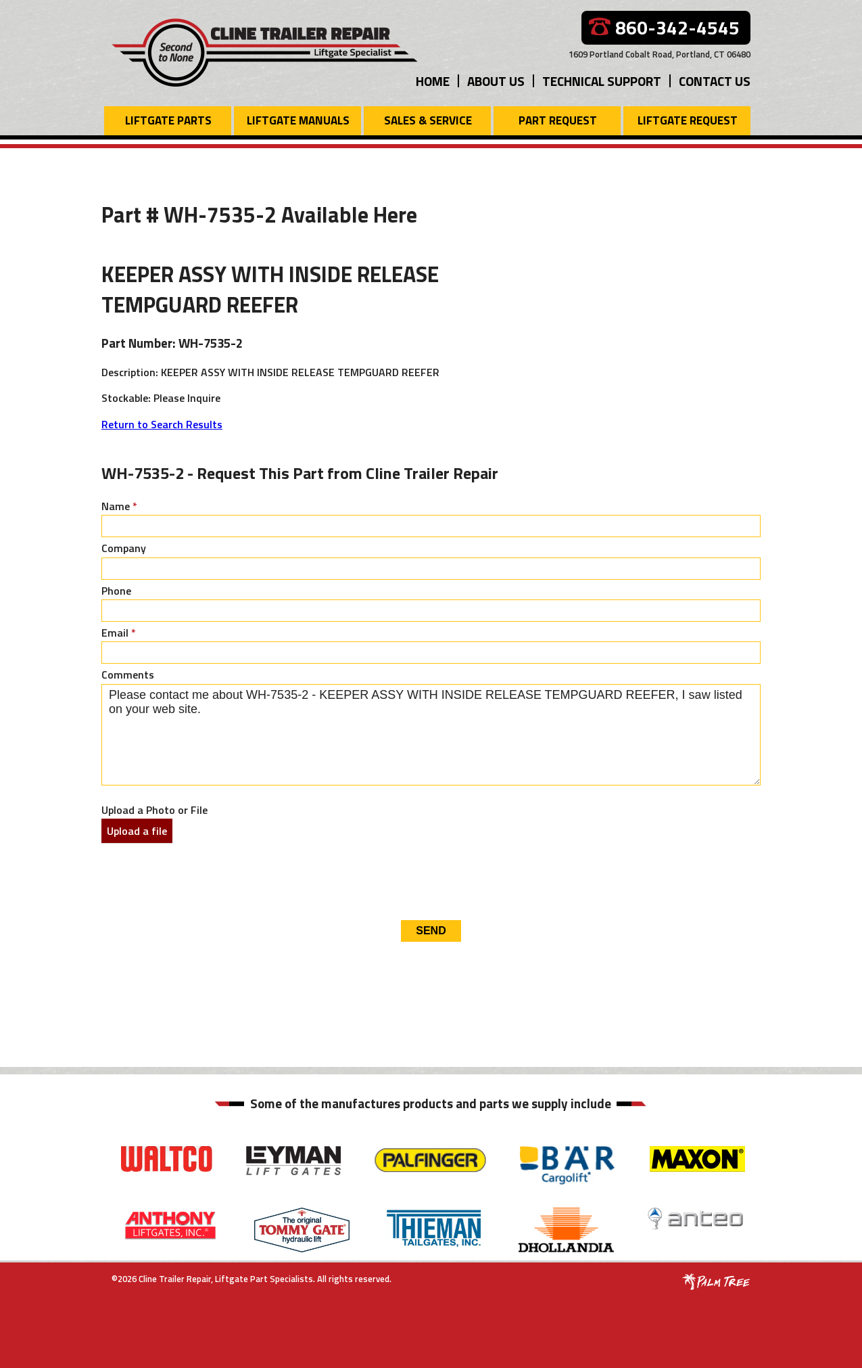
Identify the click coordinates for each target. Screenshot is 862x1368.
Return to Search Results (161, 424)
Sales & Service (428, 120)
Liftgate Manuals (298, 120)
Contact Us (714, 80)
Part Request (558, 120)
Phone (116, 590)
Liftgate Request (688, 120)
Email (118, 632)
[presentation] (204, 880)
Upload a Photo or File (154, 809)
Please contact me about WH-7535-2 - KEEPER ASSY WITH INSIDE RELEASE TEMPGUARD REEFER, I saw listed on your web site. (431, 734)
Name (119, 506)
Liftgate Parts (168, 120)
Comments (127, 674)
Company (123, 548)
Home (433, 80)
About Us (496, 80)
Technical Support (601, 80)
